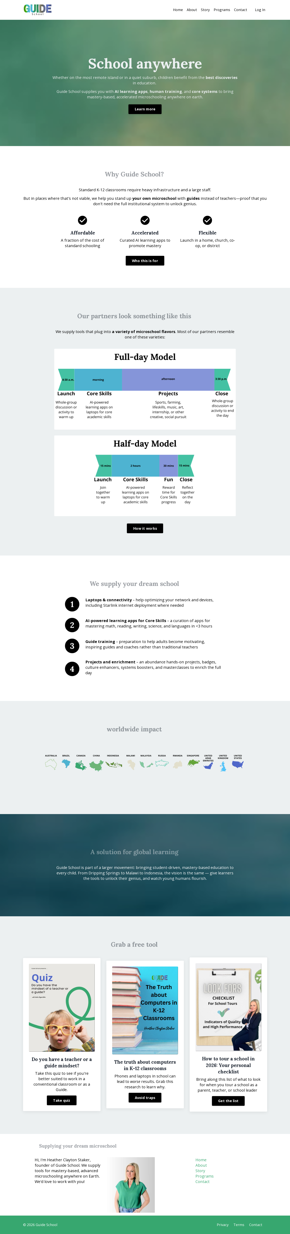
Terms (238, 1224)
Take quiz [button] (61, 1100)
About (192, 9)
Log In (260, 9)
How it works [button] (145, 528)
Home (178, 9)
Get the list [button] (228, 1100)
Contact (240, 9)
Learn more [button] (145, 109)
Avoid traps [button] (145, 1097)
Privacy (223, 1224)
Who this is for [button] (145, 260)
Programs (222, 9)
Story (205, 9)
